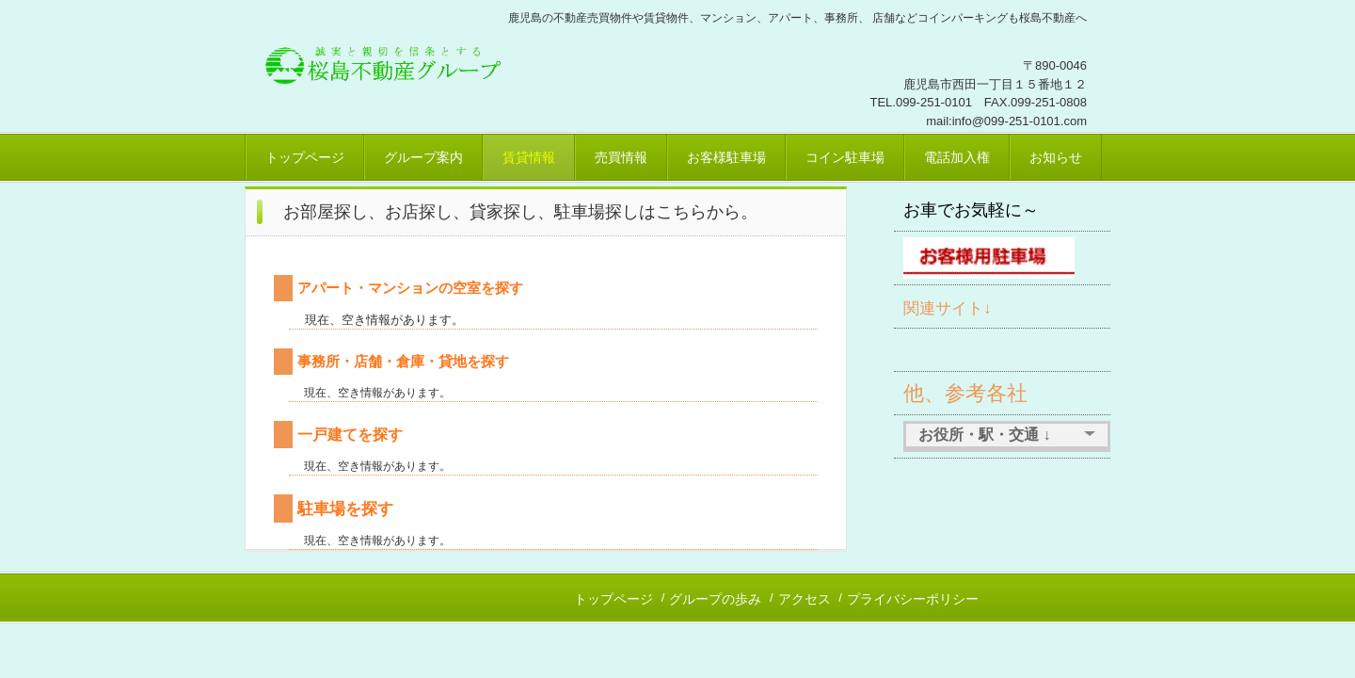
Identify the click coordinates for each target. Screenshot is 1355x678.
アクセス (804, 598)
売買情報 (621, 157)
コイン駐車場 (845, 157)
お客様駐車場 (726, 157)
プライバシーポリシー (913, 598)
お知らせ (1055, 157)
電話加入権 (957, 157)
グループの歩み (715, 598)
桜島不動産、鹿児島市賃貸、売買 (390, 61)
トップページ (304, 157)
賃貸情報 (528, 157)
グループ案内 (423, 157)
